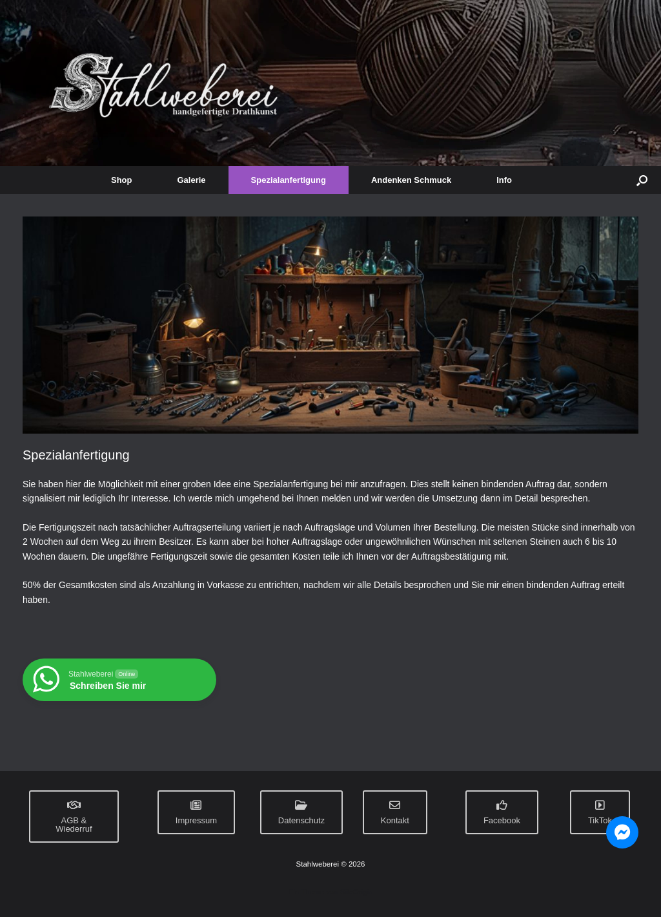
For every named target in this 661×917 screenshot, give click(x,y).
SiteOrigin (356, 892)
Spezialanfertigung (288, 180)
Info (504, 180)
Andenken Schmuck (411, 180)
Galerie (192, 180)
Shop (121, 180)
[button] (642, 180)
